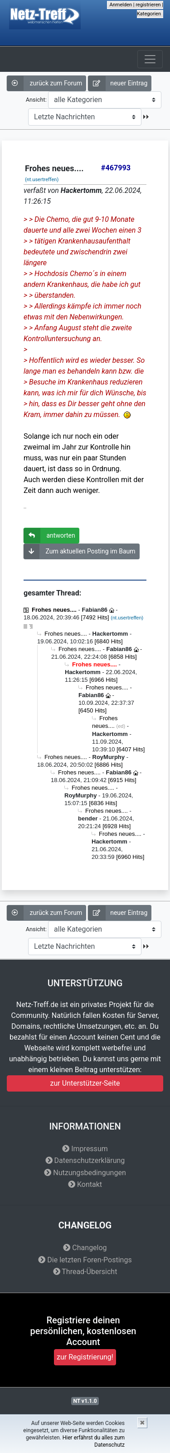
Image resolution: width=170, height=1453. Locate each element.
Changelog (85, 1247)
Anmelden (121, 5)
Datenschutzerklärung (85, 1160)
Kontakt (85, 1184)
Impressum (84, 1148)
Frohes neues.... (54, 609)
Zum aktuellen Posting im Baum (80, 551)
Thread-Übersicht (85, 1271)
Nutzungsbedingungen (85, 1172)
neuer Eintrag (117, 83)
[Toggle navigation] (150, 59)
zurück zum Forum (44, 83)
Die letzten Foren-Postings (84, 1260)
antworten (49, 535)
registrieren (148, 5)
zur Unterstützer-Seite (85, 1083)
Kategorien (149, 14)
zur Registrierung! (85, 1357)
